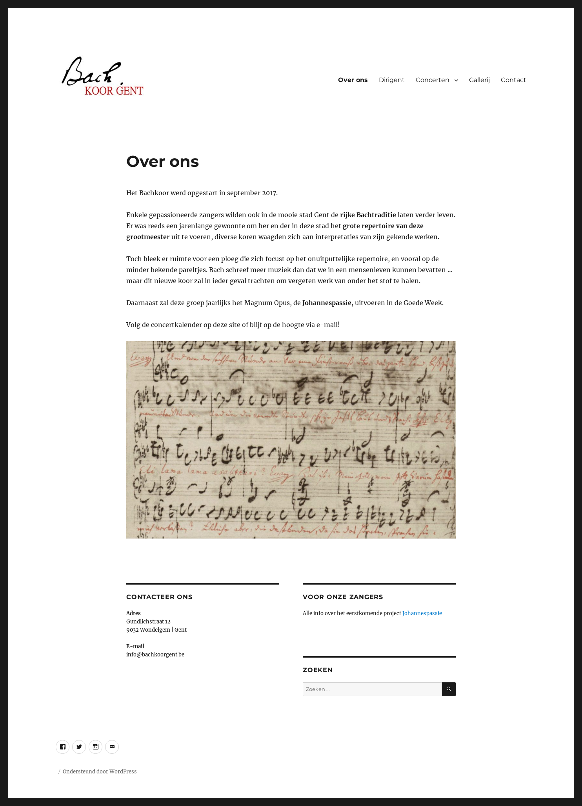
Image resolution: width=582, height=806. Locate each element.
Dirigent (392, 80)
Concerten (432, 80)
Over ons (353, 80)
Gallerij (479, 80)
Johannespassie (422, 613)
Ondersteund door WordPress (100, 771)
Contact (513, 80)
